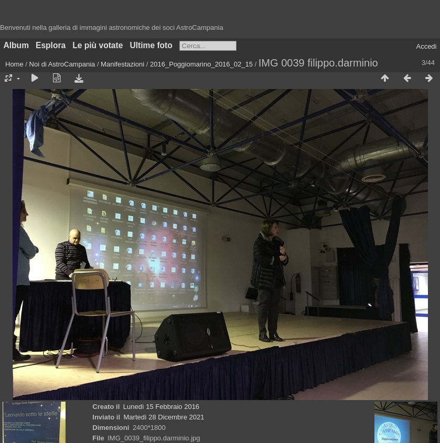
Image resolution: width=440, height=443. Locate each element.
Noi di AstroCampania (62, 64)
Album (16, 45)
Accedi (426, 46)
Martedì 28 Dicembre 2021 (164, 417)
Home (14, 64)
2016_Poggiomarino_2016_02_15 (201, 64)
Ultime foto (151, 45)
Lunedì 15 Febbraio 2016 (161, 407)
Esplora (51, 45)
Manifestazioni (122, 64)
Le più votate (97, 45)
